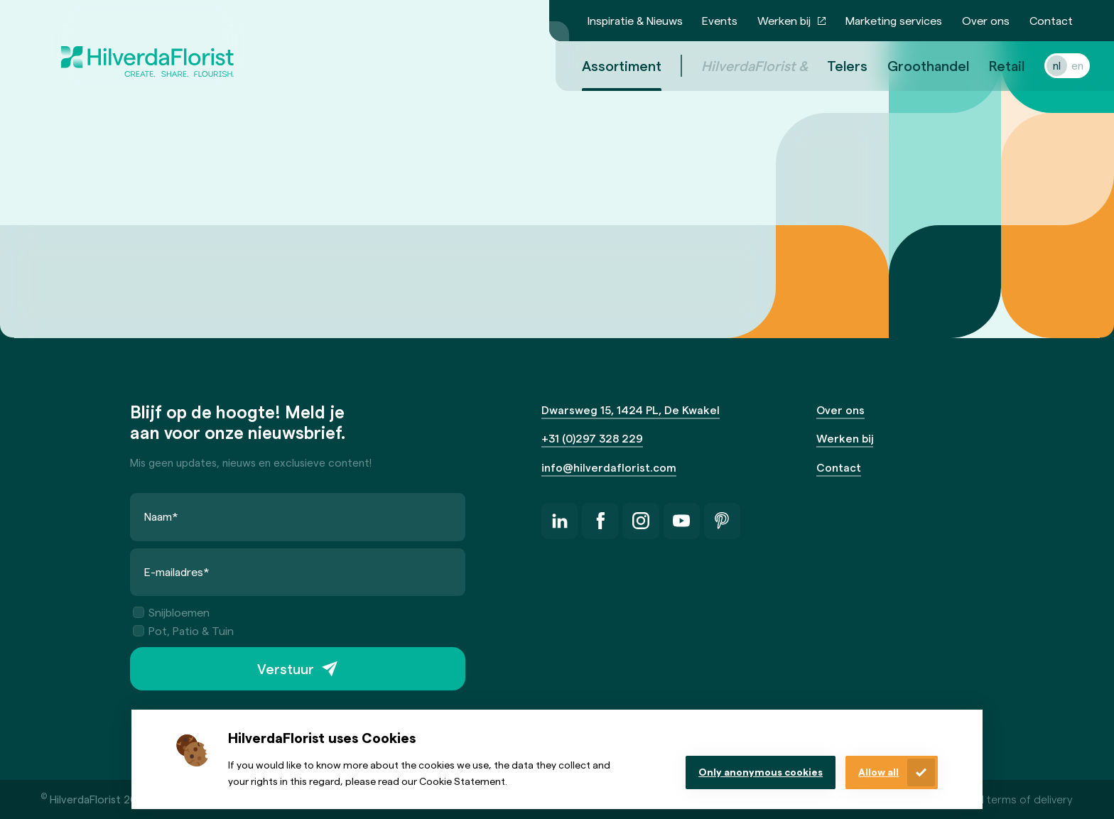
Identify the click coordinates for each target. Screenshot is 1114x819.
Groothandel (911, 65)
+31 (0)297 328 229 (592, 438)
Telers (830, 65)
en (1060, 65)
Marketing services (893, 20)
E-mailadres (177, 571)
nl (1040, 65)
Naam (161, 516)
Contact (1051, 20)
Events (719, 20)
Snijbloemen (171, 612)
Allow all (878, 772)
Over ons (986, 20)
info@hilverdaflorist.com (608, 467)
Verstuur (285, 668)
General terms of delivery (1008, 799)
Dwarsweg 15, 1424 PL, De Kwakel (630, 409)
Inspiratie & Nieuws (635, 20)
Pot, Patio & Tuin (183, 630)
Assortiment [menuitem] (604, 65)
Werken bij (784, 20)
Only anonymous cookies (760, 772)
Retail (989, 65)
